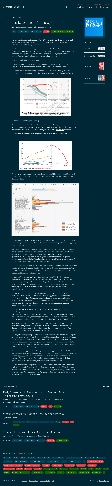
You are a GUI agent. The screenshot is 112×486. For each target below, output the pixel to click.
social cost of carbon (31, 273)
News (37, 469)
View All (105, 386)
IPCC (14, 31)
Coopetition (75, 461)
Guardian (50, 472)
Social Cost (17, 440)
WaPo (6, 472)
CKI (50, 406)
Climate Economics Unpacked (62, 31)
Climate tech (36, 31)
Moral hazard (21, 461)
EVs (52, 422)
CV (82, 4)
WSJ (106, 469)
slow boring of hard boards (59, 319)
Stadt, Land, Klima (13, 465)
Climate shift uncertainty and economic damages (32, 432)
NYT (98, 469)
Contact (88, 4)
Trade (31, 458)
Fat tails (41, 440)
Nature (16, 425)
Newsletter (97, 4)
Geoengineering (95, 461)
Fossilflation (19, 422)
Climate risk (24, 31)
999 (33, 374)
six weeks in (20, 337)
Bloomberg (37, 472)
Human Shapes (104, 481)
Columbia (57, 406)
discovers (25, 303)
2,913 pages (65, 40)
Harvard (96, 472)
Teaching (80, 7)
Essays (46, 31)
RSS (53, 481)
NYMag (61, 472)
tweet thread (69, 51)
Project (23, 453)
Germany (8, 461)
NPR (83, 469)
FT (91, 469)
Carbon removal (37, 461)
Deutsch (89, 458)
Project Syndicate (20, 472)
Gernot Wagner (13, 7)
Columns (81, 465)
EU (23, 458)
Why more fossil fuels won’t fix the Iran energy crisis (33, 414)
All (107, 7)
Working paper (62, 440)
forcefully (15, 259)
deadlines (21, 356)
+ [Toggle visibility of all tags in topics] (84, 461)
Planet (46, 465)
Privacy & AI (45, 481)
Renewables (44, 422)
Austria (101, 458)
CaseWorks (84, 472)
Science (74, 469)
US (16, 458)
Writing (90, 7)
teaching (62, 342)
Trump (58, 422)
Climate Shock (32, 465)
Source (32, 453)
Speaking (100, 7)
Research (69, 7)
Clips (28, 469)
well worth (60, 130)
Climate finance (32, 406)
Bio (78, 4)
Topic (15, 453)
